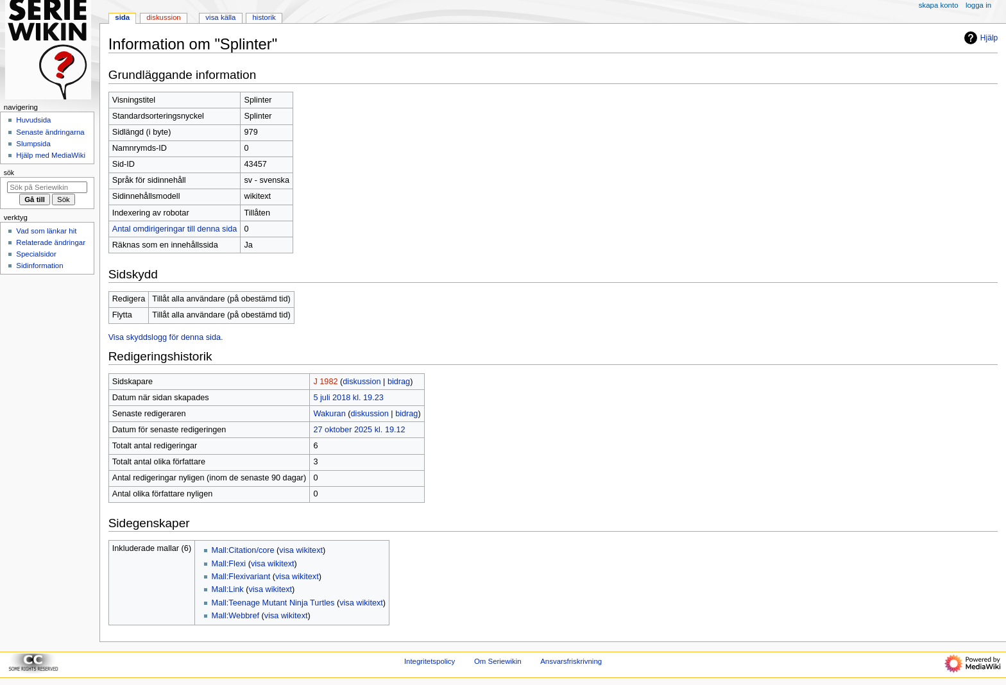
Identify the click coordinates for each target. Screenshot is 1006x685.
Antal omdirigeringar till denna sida (174, 228)
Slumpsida (33, 144)
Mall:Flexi (229, 563)
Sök (9, 172)
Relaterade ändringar (50, 242)
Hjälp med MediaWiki (50, 155)
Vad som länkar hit (46, 231)
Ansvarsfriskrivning (571, 661)
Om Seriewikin (498, 661)
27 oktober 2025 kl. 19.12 (359, 429)
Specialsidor (36, 254)
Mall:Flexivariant (241, 576)
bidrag (399, 381)
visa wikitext (301, 550)
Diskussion (163, 17)
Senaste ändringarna (50, 132)
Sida (122, 17)
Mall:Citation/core (243, 550)
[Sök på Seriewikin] (47, 187)
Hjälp (979, 37)
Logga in (978, 5)
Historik (264, 17)
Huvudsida (33, 120)
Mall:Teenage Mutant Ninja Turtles (273, 602)
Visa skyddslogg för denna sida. (165, 337)
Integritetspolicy (429, 661)
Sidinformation (39, 265)
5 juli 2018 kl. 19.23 (348, 397)
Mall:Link (228, 589)
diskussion (361, 381)
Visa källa (220, 17)
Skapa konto (939, 5)
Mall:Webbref (236, 615)
